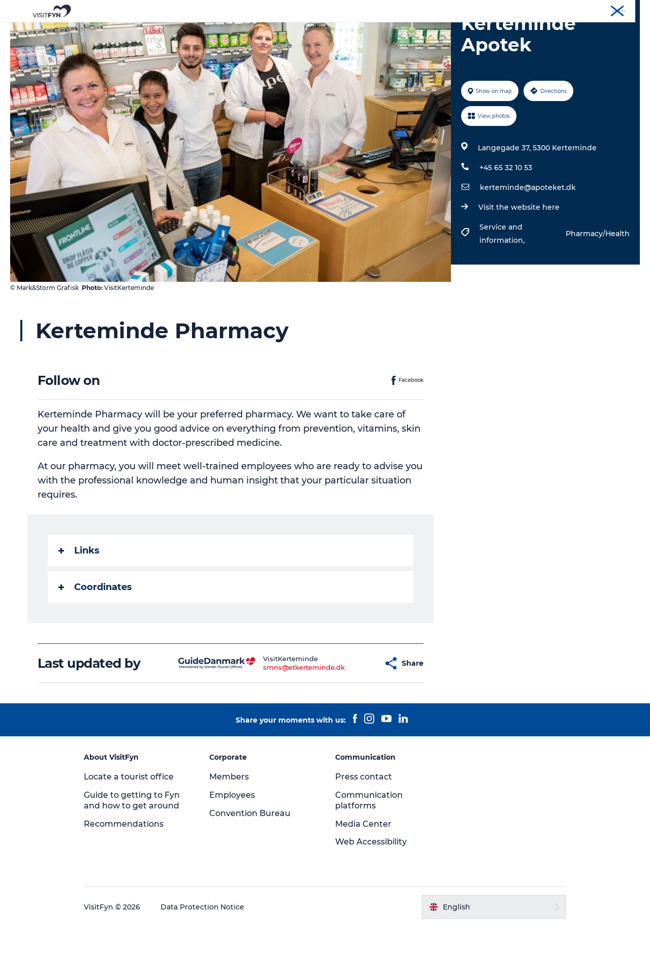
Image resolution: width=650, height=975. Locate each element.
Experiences (216, 33)
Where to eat (363, 33)
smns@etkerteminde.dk (278, 715)
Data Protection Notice (204, 955)
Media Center (363, 872)
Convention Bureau (611, 9)
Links (79, 598)
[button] (350, 712)
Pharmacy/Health (598, 281)
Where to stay (431, 33)
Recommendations (125, 872)
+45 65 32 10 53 (505, 215)
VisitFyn (520, 9)
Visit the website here (519, 255)
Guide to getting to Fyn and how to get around (133, 848)
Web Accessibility (371, 890)
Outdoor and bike (289, 33)
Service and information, (503, 282)
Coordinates (95, 635)
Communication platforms (369, 848)
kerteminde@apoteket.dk (528, 235)
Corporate (557, 9)
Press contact (363, 825)
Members (230, 825)
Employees (233, 843)
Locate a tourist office (130, 825)
